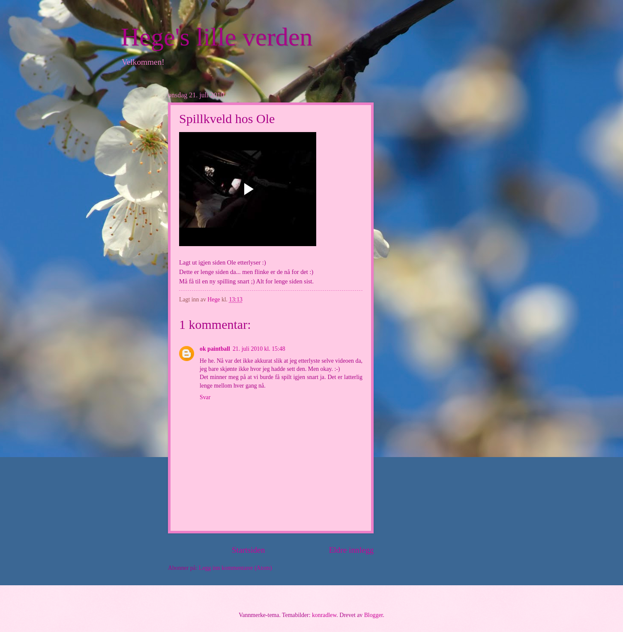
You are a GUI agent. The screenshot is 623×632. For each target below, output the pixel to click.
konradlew (324, 615)
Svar (205, 397)
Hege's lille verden (216, 37)
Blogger (373, 615)
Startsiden (248, 549)
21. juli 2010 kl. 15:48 (259, 349)
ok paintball (215, 349)
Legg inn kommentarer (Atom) (235, 568)
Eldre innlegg (351, 549)
